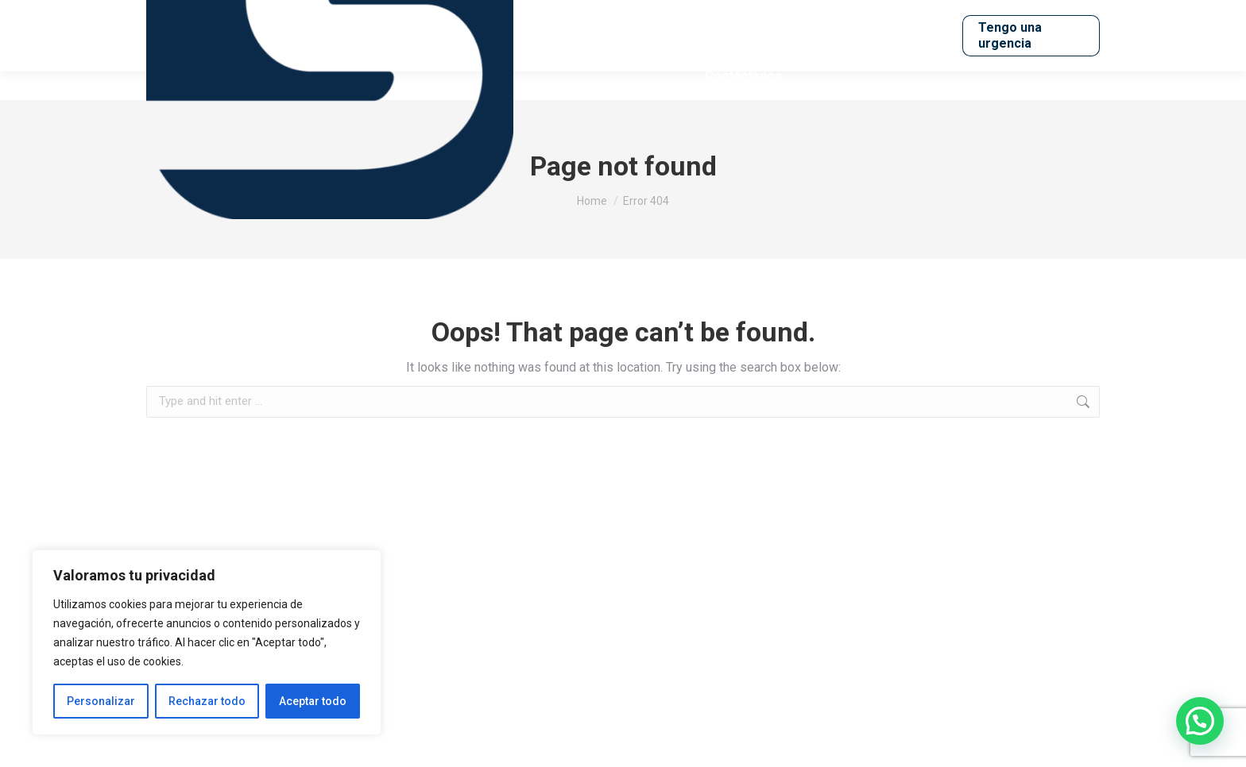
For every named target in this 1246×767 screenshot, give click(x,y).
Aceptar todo (312, 701)
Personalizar (101, 701)
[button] (1200, 721)
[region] (206, 642)
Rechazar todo (207, 701)
